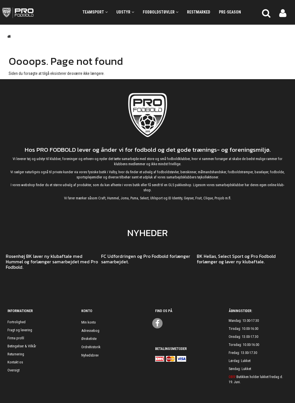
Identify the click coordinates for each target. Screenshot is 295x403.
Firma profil (15, 338)
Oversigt (13, 370)
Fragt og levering (19, 330)
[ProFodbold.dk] (36, 12)
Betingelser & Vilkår (21, 346)
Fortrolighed (16, 322)
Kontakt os (15, 362)
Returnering (15, 354)
